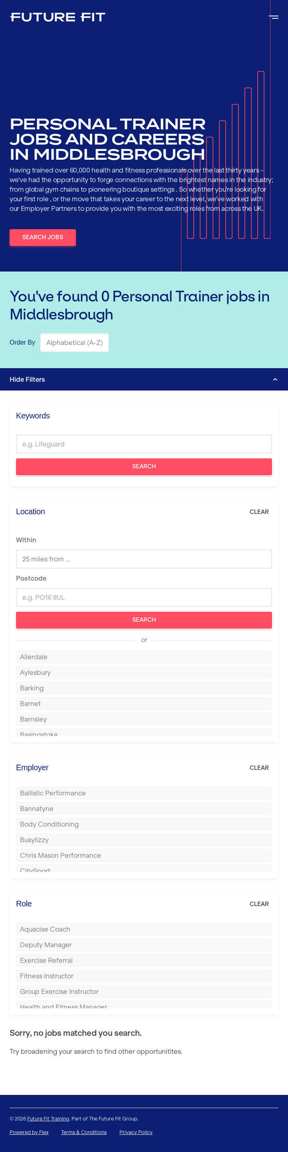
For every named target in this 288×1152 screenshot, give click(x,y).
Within (26, 540)
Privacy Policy (136, 1132)
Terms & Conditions (84, 1132)
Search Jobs (42, 237)
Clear (259, 512)
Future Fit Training (48, 1119)
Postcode (31, 578)
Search (144, 466)
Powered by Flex (29, 1132)
